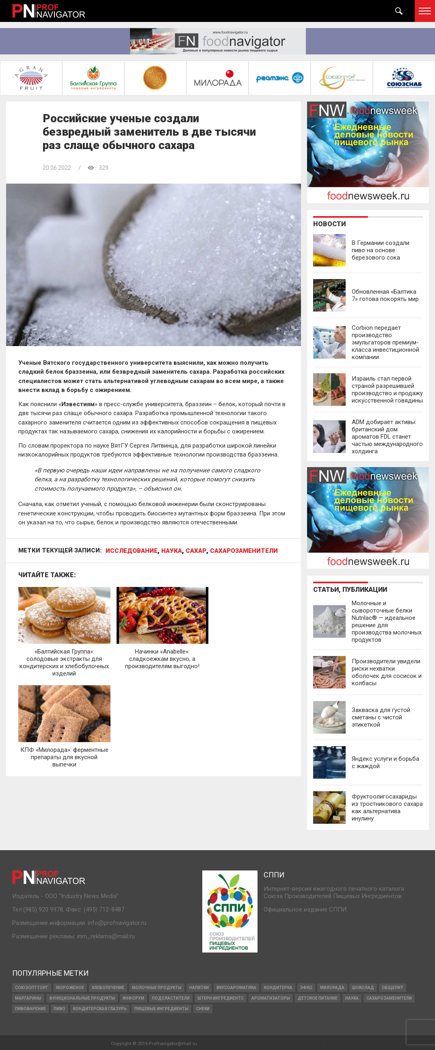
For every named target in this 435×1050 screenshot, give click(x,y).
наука (171, 551)
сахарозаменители (244, 551)
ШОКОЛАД (363, 987)
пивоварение (30, 1008)
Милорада (332, 987)
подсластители (171, 997)
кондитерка (278, 987)
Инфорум (133, 997)
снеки (203, 1008)
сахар (196, 551)
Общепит (392, 987)
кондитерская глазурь (100, 1008)
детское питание (318, 997)
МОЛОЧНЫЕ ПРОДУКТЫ (157, 987)
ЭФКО (306, 987)
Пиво (59, 1008)
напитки (199, 987)
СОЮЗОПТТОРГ (31, 987)
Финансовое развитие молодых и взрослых (261, 1042)
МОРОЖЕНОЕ (70, 987)
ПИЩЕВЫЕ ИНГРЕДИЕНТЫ (161, 1008)
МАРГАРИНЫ (28, 997)
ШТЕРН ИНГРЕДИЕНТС (220, 997)
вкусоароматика (236, 987)
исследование (132, 551)
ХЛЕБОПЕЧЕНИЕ (108, 987)
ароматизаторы (270, 997)
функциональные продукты (82, 997)
